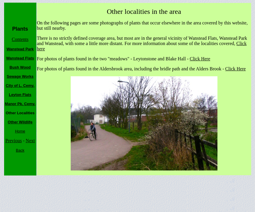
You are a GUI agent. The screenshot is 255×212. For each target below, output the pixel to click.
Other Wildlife (20, 122)
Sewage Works (20, 76)
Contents (20, 39)
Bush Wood (20, 67)
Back (20, 150)
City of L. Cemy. (20, 85)
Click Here (200, 58)
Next (30, 140)
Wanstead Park (20, 49)
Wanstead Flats (20, 58)
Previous (13, 140)
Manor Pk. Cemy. (20, 104)
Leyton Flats (20, 94)
